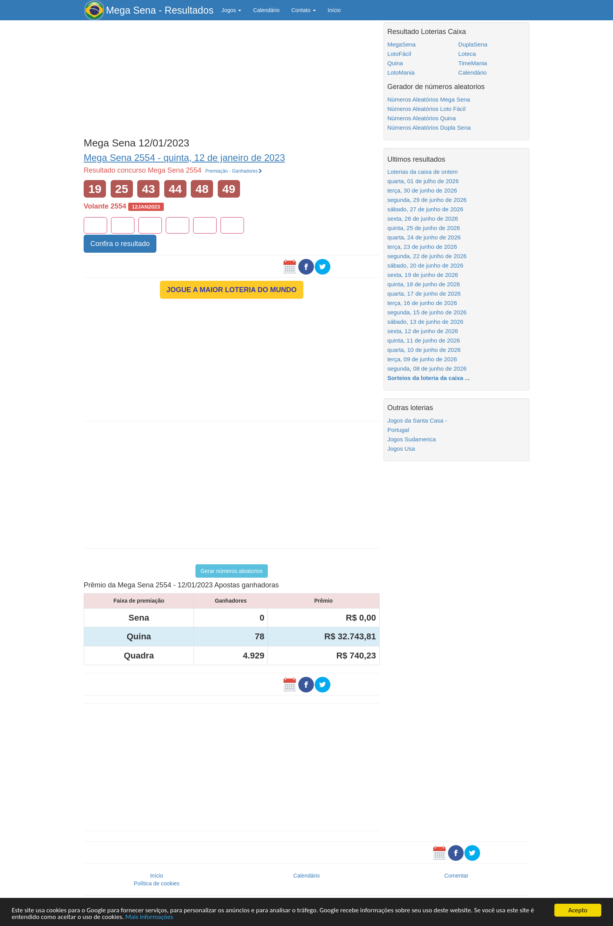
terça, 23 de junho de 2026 (422, 246)
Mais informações (149, 917)
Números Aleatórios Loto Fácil (426, 108)
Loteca (467, 53)
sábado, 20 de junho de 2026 (425, 265)
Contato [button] (303, 10)
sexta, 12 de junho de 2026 (422, 331)
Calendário (266, 10)
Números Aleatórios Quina (421, 118)
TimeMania (472, 63)
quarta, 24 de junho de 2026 (424, 237)
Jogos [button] (231, 10)
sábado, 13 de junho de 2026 (425, 321)
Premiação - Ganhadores (233, 171)
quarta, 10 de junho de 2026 (424, 349)
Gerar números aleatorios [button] (232, 571)
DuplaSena (472, 44)
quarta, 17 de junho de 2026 (424, 293)
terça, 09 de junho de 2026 (422, 359)
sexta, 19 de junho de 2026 (422, 274)
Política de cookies (156, 883)
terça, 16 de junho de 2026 (422, 303)
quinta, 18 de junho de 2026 (423, 284)
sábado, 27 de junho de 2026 (425, 209)
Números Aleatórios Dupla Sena (429, 127)
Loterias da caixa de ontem (422, 171)
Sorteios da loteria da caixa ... (428, 378)
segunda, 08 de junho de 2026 (427, 368)
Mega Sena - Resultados (159, 10)
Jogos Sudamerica (411, 439)
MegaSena (401, 44)
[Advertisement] (232, 77)
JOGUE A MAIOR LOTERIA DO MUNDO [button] (232, 290)
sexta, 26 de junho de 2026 (422, 218)
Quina (395, 63)
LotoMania (401, 72)
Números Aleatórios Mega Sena (428, 99)
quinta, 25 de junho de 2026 (423, 228)
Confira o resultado (120, 244)
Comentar (456, 875)
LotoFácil (399, 53)
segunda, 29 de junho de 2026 (427, 199)
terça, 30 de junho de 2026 (422, 190)
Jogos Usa (401, 448)
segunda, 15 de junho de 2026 (427, 312)
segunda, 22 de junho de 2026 (427, 256)
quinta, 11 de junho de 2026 (423, 340)
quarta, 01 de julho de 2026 (423, 181)
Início (334, 10)
